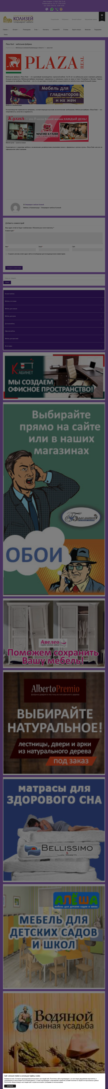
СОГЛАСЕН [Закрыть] (10, 1086)
